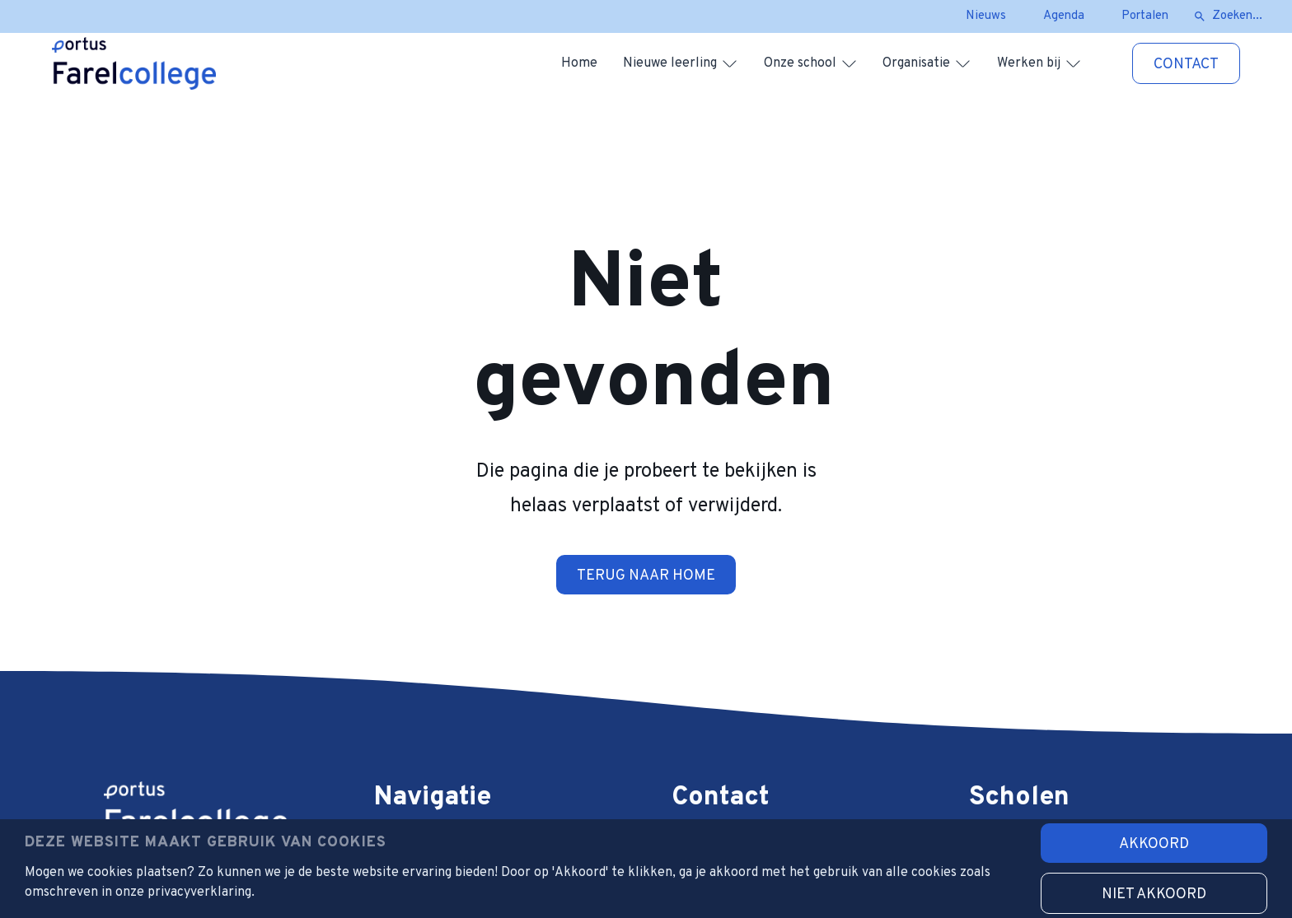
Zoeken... (1237, 16)
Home (579, 63)
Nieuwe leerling (670, 63)
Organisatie (916, 63)
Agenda (1063, 16)
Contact (1186, 64)
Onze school (800, 63)
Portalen (1144, 16)
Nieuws (986, 16)
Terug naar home (646, 575)
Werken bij (1028, 63)
